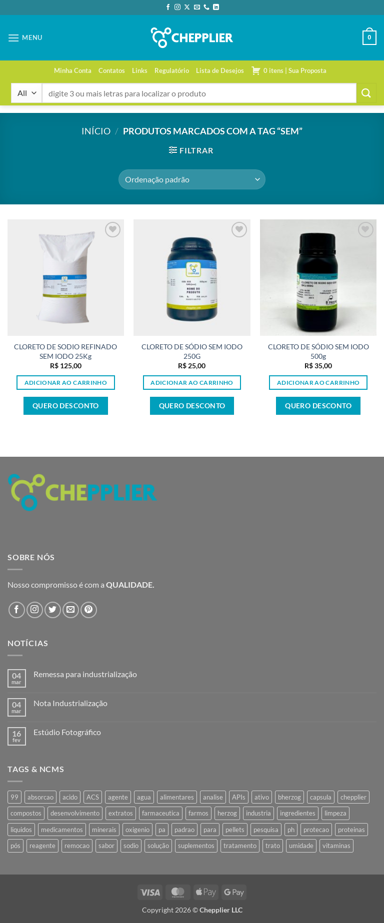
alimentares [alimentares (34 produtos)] (177, 797)
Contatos (111, 70)
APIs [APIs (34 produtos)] (239, 797)
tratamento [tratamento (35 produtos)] (240, 846)
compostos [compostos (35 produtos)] (26, 813)
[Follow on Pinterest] (88, 610)
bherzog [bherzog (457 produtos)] (289, 797)
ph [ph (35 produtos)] (291, 830)
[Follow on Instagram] (177, 7)
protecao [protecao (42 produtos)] (316, 830)
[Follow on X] (187, 7)
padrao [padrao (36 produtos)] (184, 830)
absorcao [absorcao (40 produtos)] (41, 797)
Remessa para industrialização (85, 674)
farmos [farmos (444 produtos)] (198, 813)
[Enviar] (366, 92)
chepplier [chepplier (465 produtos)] (353, 797)
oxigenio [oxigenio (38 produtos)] (138, 830)
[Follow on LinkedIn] (216, 7)
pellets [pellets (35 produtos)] (235, 830)
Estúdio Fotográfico (67, 732)
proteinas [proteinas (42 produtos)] (351, 830)
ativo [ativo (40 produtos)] (261, 797)
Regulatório (171, 70)
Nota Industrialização (71, 703)
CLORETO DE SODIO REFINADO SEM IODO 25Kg (65, 351)
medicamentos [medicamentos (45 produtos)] (62, 830)
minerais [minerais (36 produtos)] (104, 830)
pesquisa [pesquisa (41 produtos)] (266, 830)
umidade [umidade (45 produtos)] (301, 846)
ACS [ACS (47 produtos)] (92, 797)
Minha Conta (73, 70)
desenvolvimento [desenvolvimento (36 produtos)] (75, 813)
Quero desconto (65, 405)
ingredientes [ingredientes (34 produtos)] (298, 813)
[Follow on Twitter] (52, 610)
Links (140, 70)
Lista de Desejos (220, 70)
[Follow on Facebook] (168, 7)
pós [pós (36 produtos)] (15, 846)
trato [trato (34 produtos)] (273, 846)
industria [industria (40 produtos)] (258, 813)
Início (96, 130)
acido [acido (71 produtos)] (70, 797)
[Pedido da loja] (191, 179)
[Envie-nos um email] (197, 7)
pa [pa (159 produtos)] (162, 830)
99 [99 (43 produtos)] (14, 797)
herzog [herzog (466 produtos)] (227, 813)
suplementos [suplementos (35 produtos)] (196, 846)
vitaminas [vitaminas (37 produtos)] (336, 846)
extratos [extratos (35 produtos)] (120, 813)
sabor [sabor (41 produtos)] (106, 846)
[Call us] (207, 7)
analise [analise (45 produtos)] (213, 797)
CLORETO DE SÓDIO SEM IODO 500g (318, 351)
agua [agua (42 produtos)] (144, 797)
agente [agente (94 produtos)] (118, 797)
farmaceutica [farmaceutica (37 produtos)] (161, 813)
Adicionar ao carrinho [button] (65, 382)
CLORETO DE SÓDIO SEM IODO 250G (192, 351)
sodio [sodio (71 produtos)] (131, 846)
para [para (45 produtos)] (210, 830)
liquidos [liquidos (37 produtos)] (21, 830)
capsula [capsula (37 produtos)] (321, 797)
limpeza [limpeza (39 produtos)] (335, 813)
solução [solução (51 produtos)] (158, 846)
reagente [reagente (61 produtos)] (43, 846)
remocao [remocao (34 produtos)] (77, 846)
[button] (25, 37)
